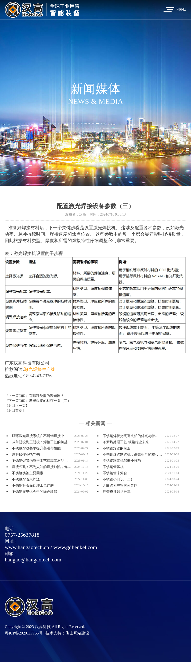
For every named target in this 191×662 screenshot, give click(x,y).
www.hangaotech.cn (27, 547)
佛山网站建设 (77, 633)
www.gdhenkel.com (75, 547)
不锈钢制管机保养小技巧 (122, 461)
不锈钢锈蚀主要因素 (27, 473)
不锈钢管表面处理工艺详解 (33, 485)
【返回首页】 (15, 411)
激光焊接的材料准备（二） (50, 401)
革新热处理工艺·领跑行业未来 (126, 442)
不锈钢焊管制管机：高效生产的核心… (132, 454)
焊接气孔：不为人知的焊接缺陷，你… (41, 467)
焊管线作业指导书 (26, 454)
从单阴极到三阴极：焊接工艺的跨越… (41, 442)
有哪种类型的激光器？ (46, 396)
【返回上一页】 (17, 406)
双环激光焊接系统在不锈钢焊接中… (40, 436)
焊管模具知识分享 (117, 492)
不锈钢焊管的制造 (117, 448)
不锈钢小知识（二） (118, 479)
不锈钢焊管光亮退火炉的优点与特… (130, 436)
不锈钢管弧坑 (113, 467)
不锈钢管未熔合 (115, 473)
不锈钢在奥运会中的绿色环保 (34, 492)
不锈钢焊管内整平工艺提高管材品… (40, 461)
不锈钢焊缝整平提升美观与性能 (36, 448)
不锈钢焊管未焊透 (26, 479)
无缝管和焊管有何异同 (120, 485)
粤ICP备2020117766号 (24, 633)
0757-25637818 (22, 535)
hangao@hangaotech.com (33, 559)
